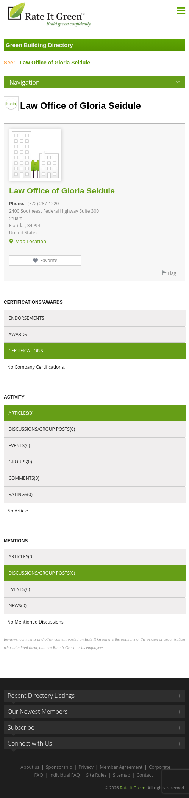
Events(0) (19, 445)
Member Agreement (121, 767)
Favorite (48, 260)
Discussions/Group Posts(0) (42, 429)
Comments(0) (24, 478)
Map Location (30, 241)
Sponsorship (59, 767)
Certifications (26, 350)
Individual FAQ (64, 775)
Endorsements (26, 318)
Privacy (86, 767)
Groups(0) (20, 462)
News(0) (18, 605)
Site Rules (96, 775)
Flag (172, 273)
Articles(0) (21, 413)
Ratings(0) (21, 494)
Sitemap (121, 775)
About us (29, 767)
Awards (18, 334)
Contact (144, 775)
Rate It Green (132, 787)
